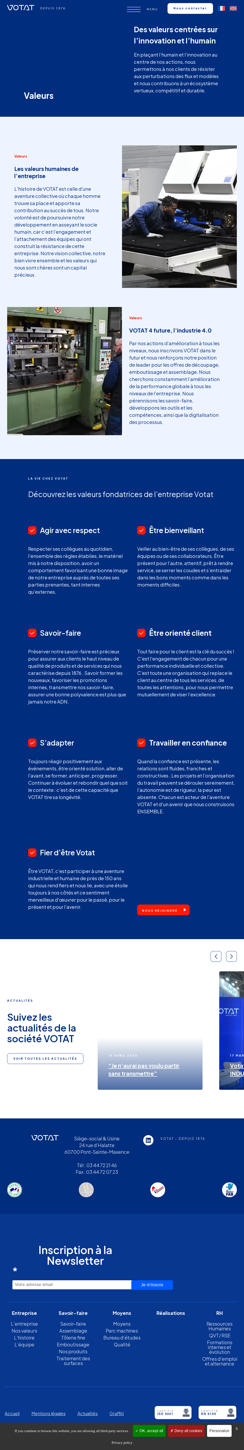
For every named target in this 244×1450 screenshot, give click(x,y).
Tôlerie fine (73, 1337)
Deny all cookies (186, 1431)
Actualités (87, 1413)
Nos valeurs (24, 1331)
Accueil (12, 1413)
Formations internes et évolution (219, 1347)
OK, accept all (149, 1431)
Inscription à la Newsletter (62, 1260)
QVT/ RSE (219, 1335)
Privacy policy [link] (122, 1443)
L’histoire (24, 1337)
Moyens (122, 1324)
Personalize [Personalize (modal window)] (219, 1431)
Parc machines (122, 1331)
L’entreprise (24, 1324)
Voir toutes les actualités (45, 1058)
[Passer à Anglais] (233, 8)
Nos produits (73, 1351)
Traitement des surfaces (73, 1360)
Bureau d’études (122, 1337)
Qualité (122, 1344)
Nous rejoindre (160, 910)
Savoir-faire (73, 1324)
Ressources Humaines (220, 1326)
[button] (216, 956)
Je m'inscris (152, 1284)
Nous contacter (190, 8)
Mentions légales (48, 1413)
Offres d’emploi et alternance (219, 1361)
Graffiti (117, 1413)
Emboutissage (73, 1344)
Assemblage (73, 1331)
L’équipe (24, 1344)
